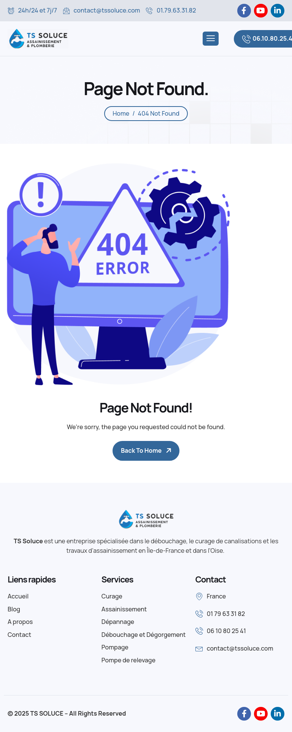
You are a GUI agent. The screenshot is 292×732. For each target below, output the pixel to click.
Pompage (115, 647)
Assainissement (124, 609)
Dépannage (118, 621)
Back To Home (141, 450)
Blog (14, 609)
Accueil (18, 596)
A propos (20, 621)
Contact (19, 634)
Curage (112, 596)
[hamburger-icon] (211, 39)
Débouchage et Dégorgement (144, 634)
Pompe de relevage (129, 660)
